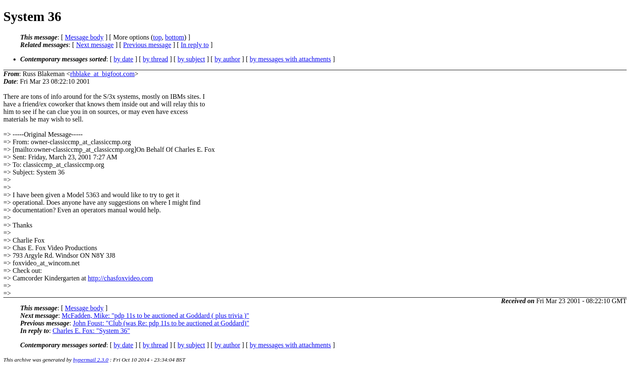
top (157, 37)
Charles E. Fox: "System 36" (91, 330)
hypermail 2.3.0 (91, 360)
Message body (84, 37)
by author (227, 59)
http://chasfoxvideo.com (120, 278)
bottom (174, 37)
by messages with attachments (290, 59)
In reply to (195, 44)
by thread (155, 59)
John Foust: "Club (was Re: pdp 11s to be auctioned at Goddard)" (161, 323)
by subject (191, 59)
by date (123, 59)
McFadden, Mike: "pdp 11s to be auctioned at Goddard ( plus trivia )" (155, 315)
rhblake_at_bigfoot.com (102, 73)
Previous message (147, 44)
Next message (95, 44)
